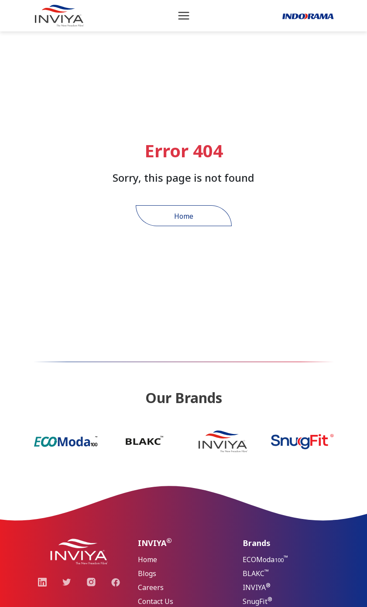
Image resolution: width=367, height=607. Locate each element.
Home (183, 216)
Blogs (147, 573)
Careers (151, 587)
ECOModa (265, 558)
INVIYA (257, 586)
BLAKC (256, 572)
